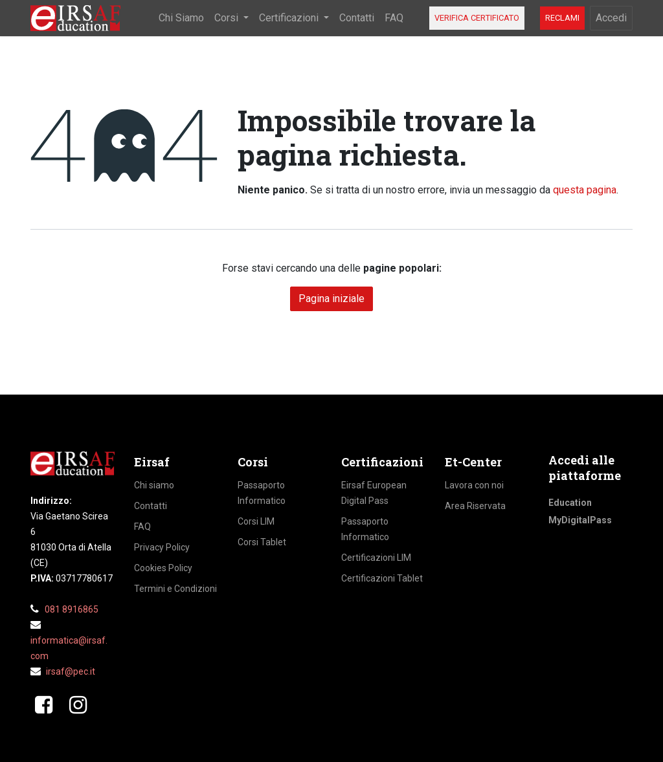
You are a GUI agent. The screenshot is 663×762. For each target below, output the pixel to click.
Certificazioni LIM (376, 557)
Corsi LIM (256, 521)
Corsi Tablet (262, 542)
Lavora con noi (474, 485)
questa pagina (584, 190)
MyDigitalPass (580, 520)
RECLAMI (562, 18)
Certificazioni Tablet (382, 578)
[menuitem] (181, 18)
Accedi (611, 18)
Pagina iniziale (331, 298)
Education (570, 502)
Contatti (150, 506)
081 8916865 (71, 609)
